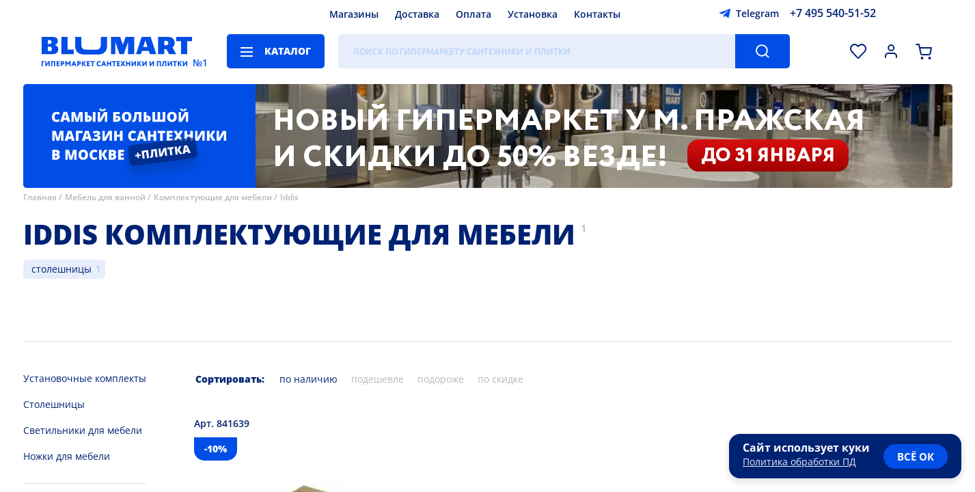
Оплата (473, 14)
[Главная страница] (117, 51)
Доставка (417, 14)
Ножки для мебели (66, 456)
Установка (533, 14)
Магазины (354, 14)
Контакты (597, 14)
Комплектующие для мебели (213, 197)
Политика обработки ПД (799, 461)
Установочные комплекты (84, 378)
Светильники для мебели (82, 430)
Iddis (289, 197)
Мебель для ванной (105, 197)
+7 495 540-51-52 (833, 12)
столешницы (61, 268)
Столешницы (54, 404)
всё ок (915, 456)
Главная (40, 197)
